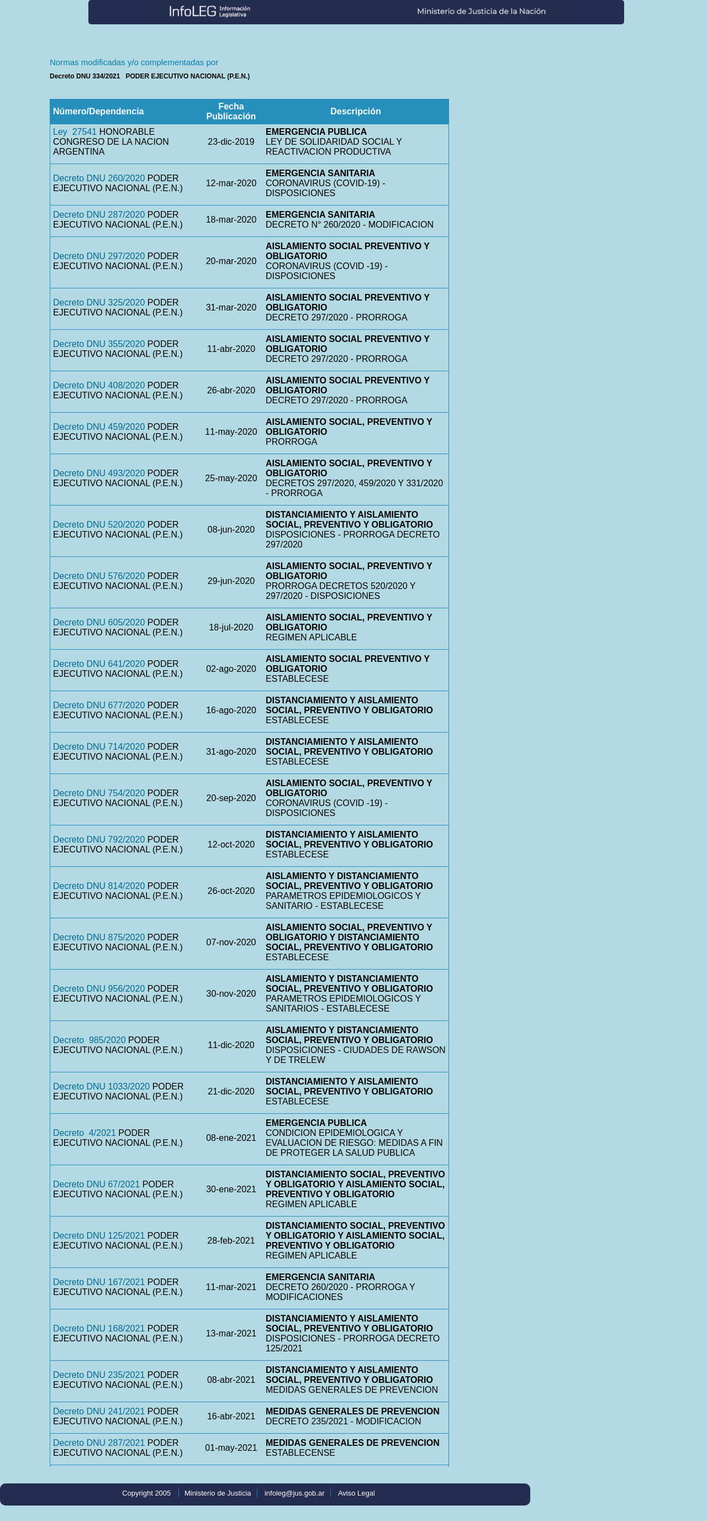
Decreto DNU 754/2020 (99, 793)
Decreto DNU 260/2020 (99, 178)
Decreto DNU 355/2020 (99, 344)
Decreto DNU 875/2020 (99, 937)
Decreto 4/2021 (84, 1133)
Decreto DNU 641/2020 (99, 664)
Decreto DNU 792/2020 (99, 839)
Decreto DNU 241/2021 (99, 1411)
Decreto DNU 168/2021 (99, 1328)
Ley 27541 (75, 131)
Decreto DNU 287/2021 (99, 1443)
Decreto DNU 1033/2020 (101, 1086)
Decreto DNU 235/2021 (99, 1375)
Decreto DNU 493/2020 (99, 473)
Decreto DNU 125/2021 (99, 1235)
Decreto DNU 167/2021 (99, 1282)
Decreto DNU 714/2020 (99, 746)
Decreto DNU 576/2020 (99, 576)
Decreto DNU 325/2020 (99, 302)
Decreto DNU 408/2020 (99, 385)
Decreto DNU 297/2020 (99, 256)
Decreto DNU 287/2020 (99, 214)
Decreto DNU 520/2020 (99, 524)
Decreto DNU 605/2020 (99, 622)
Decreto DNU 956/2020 (99, 988)
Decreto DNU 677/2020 (99, 705)
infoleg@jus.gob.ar (295, 1493)
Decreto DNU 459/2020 (99, 426)
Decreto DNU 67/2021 (96, 1184)
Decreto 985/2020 (89, 1040)
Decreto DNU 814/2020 (99, 886)
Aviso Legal (356, 1493)
